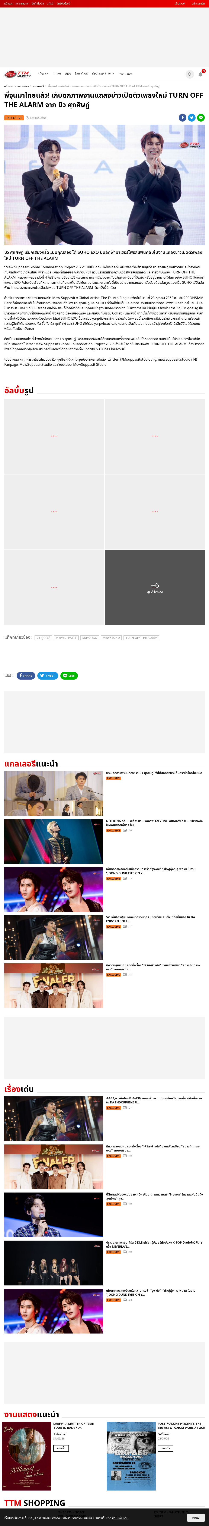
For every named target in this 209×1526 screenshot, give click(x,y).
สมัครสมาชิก (198, 4)
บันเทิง (57, 74)
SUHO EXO (89, 638)
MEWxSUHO (111, 638)
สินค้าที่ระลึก (38, 4)
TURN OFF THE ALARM (141, 638)
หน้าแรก (8, 4)
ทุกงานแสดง (22, 4)
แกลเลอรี (38, 86)
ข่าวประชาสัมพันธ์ (103, 74)
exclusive (23, 86)
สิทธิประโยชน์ (63, 4)
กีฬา (68, 74)
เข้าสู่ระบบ (180, 4)
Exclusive (126, 74)
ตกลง (196, 1518)
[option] (52, 1456)
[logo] (17, 74)
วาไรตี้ (50, 4)
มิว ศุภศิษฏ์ (43, 638)
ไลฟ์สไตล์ (81, 74)
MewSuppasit (66, 638)
